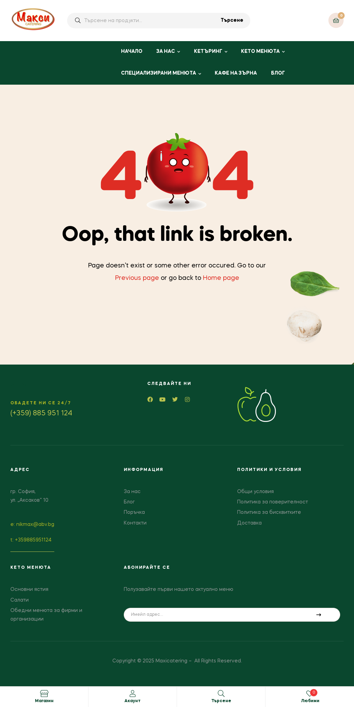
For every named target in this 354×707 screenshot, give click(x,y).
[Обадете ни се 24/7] (18, 388)
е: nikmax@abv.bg (32, 524)
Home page (221, 278)
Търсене (232, 20)
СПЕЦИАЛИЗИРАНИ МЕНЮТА (158, 73)
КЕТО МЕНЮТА (260, 51)
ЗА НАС (165, 51)
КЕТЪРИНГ (208, 51)
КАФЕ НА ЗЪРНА (236, 73)
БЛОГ (278, 73)
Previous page (137, 278)
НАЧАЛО (131, 51)
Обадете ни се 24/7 (40, 403)
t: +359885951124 (31, 540)
